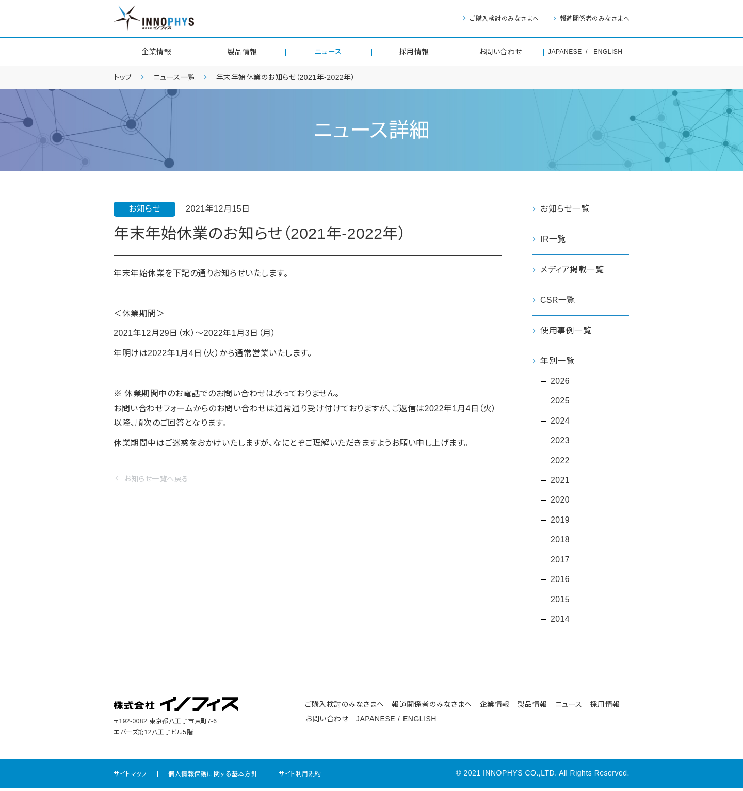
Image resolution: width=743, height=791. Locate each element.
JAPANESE (565, 51)
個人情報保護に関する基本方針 (212, 777)
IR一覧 (553, 239)
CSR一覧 (557, 300)
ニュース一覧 (174, 77)
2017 (560, 562)
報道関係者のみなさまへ (595, 18)
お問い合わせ (500, 51)
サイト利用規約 (300, 777)
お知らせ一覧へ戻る (156, 479)
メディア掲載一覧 (572, 270)
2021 (560, 481)
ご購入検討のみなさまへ (504, 18)
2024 (560, 421)
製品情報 (242, 51)
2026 (560, 381)
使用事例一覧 (565, 331)
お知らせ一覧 (564, 208)
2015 (560, 602)
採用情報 (414, 51)
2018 (560, 542)
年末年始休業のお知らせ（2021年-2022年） (286, 77)
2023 (560, 442)
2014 (560, 622)
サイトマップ (130, 777)
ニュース (328, 51)
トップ (123, 77)
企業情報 (156, 51)
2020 (560, 501)
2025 (560, 401)
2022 (560, 462)
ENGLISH (607, 51)
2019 (560, 522)
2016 (560, 581)
